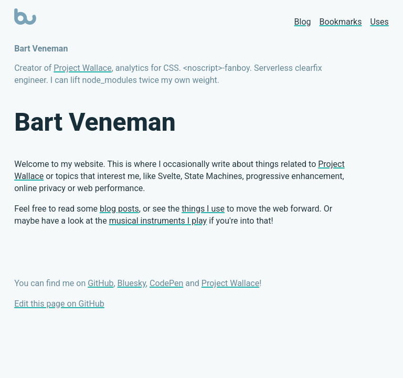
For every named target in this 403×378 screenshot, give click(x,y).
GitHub (100, 283)
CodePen (166, 283)
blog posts (119, 209)
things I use (203, 209)
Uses (379, 22)
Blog (302, 22)
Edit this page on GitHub (59, 304)
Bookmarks (341, 22)
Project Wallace (82, 68)
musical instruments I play (158, 221)
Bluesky (132, 283)
